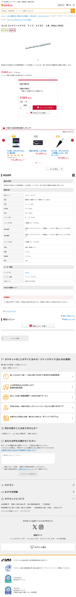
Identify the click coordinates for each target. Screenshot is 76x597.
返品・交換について (69, 316)
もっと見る (54, 169)
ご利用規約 (46, 504)
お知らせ (57, 507)
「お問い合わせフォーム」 (25, 469)
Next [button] (72, 140)
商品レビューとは (69, 319)
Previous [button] (3, 140)
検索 (73, 11)
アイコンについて (10, 311)
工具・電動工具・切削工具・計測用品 (17, 16)
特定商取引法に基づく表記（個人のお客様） (16, 507)
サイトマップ (25, 511)
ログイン (61, 5)
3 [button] (39, 162)
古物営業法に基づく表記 (42, 507)
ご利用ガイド (5, 433)
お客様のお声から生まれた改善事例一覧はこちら (18, 450)
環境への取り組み (17, 504)
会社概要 (4, 504)
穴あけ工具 (33, 16)
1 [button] (36, 162)
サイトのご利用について (9, 511)
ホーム (3, 16)
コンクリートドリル (43, 16)
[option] (16, 147)
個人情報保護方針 (34, 504)
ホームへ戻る (15, 338)
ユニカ (9, 19)
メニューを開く (73, 5)
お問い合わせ (32, 433)
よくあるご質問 (18, 433)
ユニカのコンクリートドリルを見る (21, 19)
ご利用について (20, 365)
